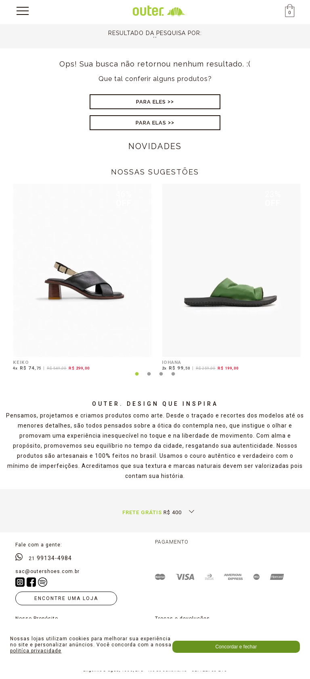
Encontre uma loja (66, 598)
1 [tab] (137, 379)
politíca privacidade (35, 651)
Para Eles (151, 102)
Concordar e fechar (236, 647)
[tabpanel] (80, 279)
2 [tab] (149, 379)
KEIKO (21, 362)
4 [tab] (173, 379)
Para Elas (151, 123)
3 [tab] (161, 379)
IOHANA (171, 362)
